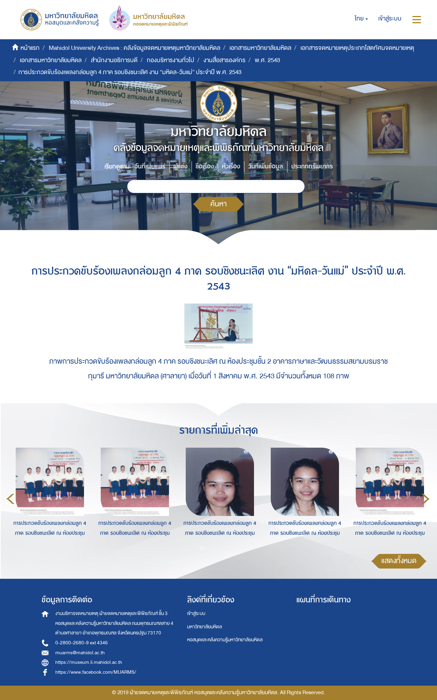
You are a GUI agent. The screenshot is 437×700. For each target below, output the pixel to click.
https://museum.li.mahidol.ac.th (88, 662)
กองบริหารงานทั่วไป (170, 60)
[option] (47, 497)
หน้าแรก (30, 48)
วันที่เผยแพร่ (150, 166)
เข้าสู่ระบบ (196, 613)
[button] (361, 19)
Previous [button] (10, 499)
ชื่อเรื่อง (205, 166)
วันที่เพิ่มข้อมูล (265, 166)
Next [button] (425, 499)
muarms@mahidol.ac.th (80, 652)
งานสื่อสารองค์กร (224, 60)
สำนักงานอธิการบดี (114, 60)
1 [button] (202, 548)
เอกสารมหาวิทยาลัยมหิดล (260, 48)
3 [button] (223, 548)
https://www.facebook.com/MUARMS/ (95, 672)
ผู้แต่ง (180, 166)
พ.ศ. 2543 (267, 60)
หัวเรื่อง (231, 166)
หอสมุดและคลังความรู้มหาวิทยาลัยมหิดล (225, 639)
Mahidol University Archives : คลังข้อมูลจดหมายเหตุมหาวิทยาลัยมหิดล (134, 48)
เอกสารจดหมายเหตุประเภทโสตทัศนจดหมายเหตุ (357, 48)
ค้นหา (218, 204)
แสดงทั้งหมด (399, 561)
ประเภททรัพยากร (312, 166)
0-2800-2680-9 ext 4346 (81, 643)
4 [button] (233, 548)
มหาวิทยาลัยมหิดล (204, 626)
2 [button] (213, 548)
